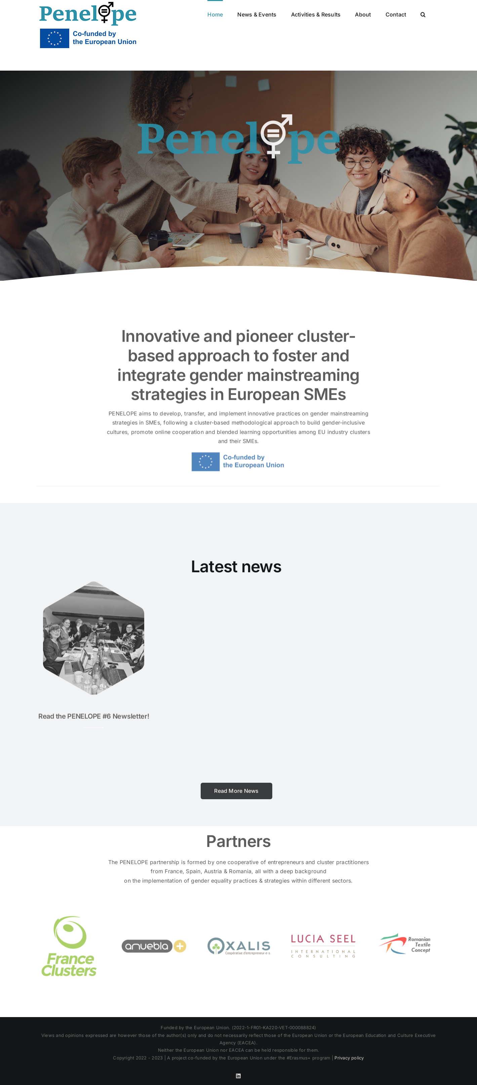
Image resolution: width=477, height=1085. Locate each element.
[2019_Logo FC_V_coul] (69, 919)
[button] (423, 14)
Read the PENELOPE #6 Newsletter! (93, 713)
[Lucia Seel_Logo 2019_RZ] (323, 919)
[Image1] (94, 581)
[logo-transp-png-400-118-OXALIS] (238, 919)
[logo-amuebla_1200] (154, 919)
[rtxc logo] (408, 919)
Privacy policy (349, 1057)
